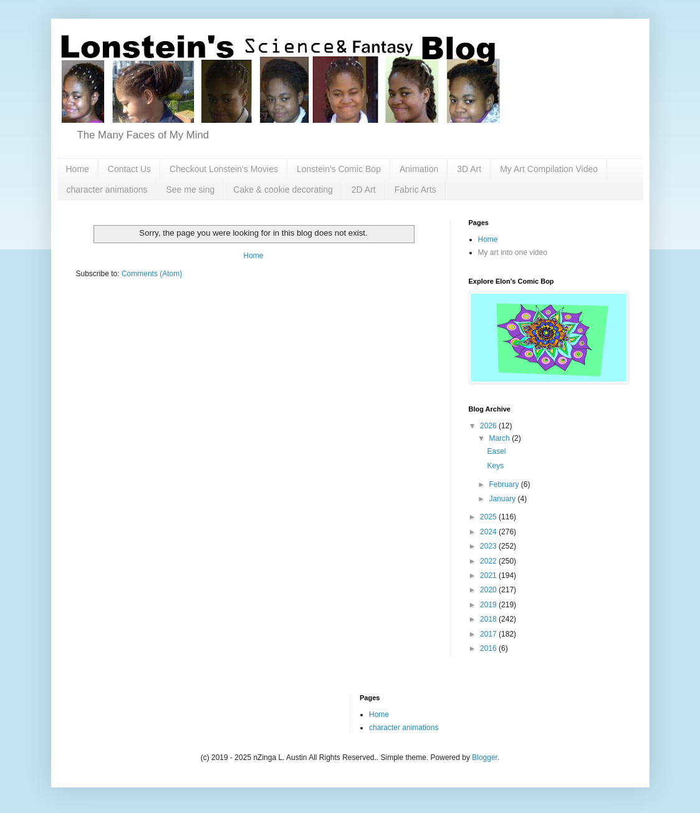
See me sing (190, 190)
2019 (489, 604)
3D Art (469, 169)
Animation (419, 169)
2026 (489, 425)
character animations (107, 190)
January (503, 498)
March (500, 438)
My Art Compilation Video (549, 169)
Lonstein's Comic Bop (339, 169)
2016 (489, 648)
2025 (489, 516)
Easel (496, 451)
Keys (495, 465)
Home (77, 169)
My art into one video (512, 252)
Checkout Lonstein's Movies (224, 169)
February (504, 484)
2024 (489, 531)
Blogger (484, 757)
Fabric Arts (415, 190)
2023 (489, 546)
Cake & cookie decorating (283, 190)
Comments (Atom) (152, 273)
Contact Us (129, 169)
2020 (489, 589)
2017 (489, 634)
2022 (489, 561)
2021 (489, 575)
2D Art (364, 190)
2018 (489, 619)
